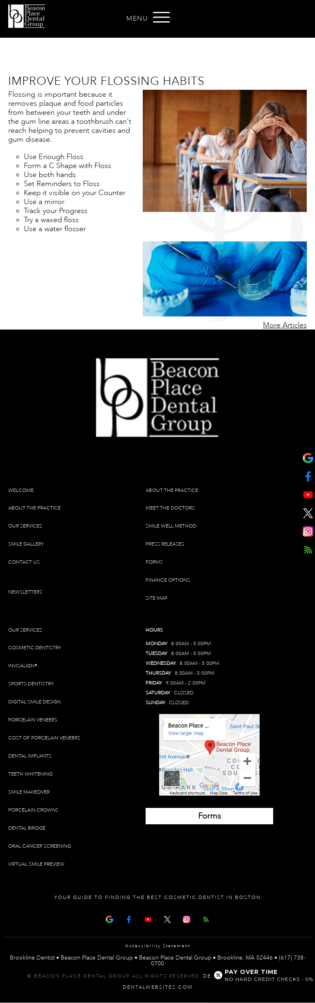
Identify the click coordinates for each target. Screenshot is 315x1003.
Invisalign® (22, 666)
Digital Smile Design (34, 702)
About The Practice (34, 508)
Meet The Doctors (170, 508)
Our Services (25, 526)
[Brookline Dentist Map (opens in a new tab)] (209, 755)
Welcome (21, 490)
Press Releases (165, 544)
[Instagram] (186, 918)
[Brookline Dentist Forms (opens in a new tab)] (209, 816)
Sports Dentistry (31, 684)
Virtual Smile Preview (36, 864)
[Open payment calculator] (259, 975)
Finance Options (168, 580)
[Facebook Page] (129, 918)
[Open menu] (161, 17)
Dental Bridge (27, 828)
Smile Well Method (171, 526)
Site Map (156, 598)
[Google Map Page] (109, 918)
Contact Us (24, 562)
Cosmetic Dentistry (34, 648)
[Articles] (206, 918)
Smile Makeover (29, 792)
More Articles (285, 325)
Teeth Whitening (30, 774)
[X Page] (167, 918)
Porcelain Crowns (33, 810)
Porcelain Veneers (32, 720)
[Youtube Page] (148, 918)
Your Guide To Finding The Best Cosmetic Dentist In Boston (157, 897)
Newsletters (25, 592)
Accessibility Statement (157, 946)
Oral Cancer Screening (39, 846)
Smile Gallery (26, 544)
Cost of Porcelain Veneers (44, 738)
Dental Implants (30, 756)
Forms (154, 562)
